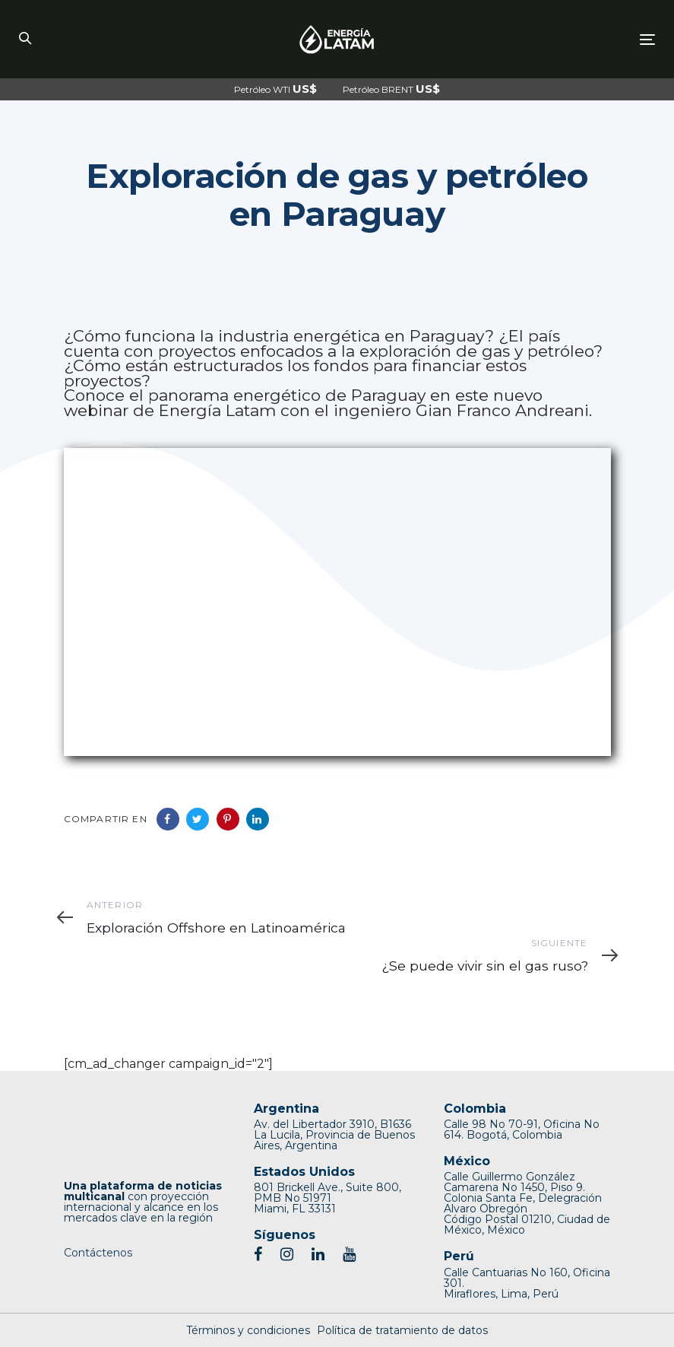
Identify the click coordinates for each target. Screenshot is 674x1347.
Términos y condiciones (248, 1330)
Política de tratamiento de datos (402, 1330)
